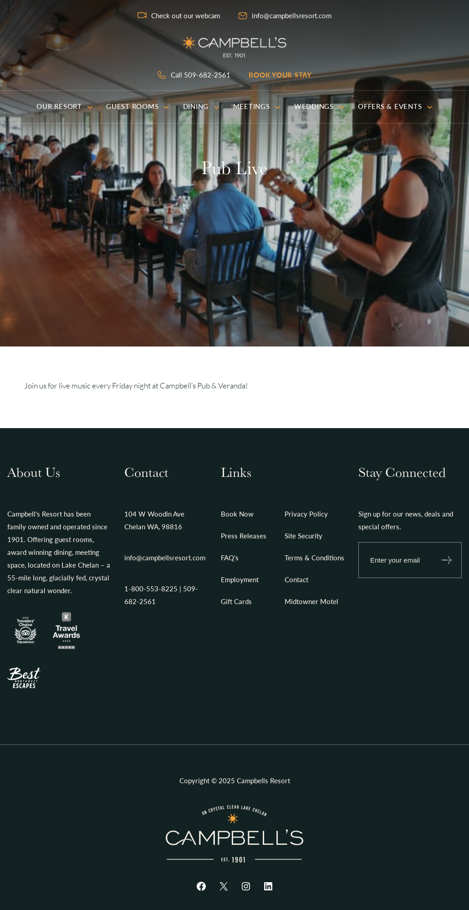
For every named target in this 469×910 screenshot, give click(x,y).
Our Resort (64, 106)
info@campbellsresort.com (291, 15)
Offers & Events (395, 106)
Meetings (256, 106)
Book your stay (280, 75)
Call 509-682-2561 (200, 75)
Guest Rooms (137, 106)
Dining (201, 106)
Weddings (319, 106)
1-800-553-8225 (151, 588)
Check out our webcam (185, 15)
